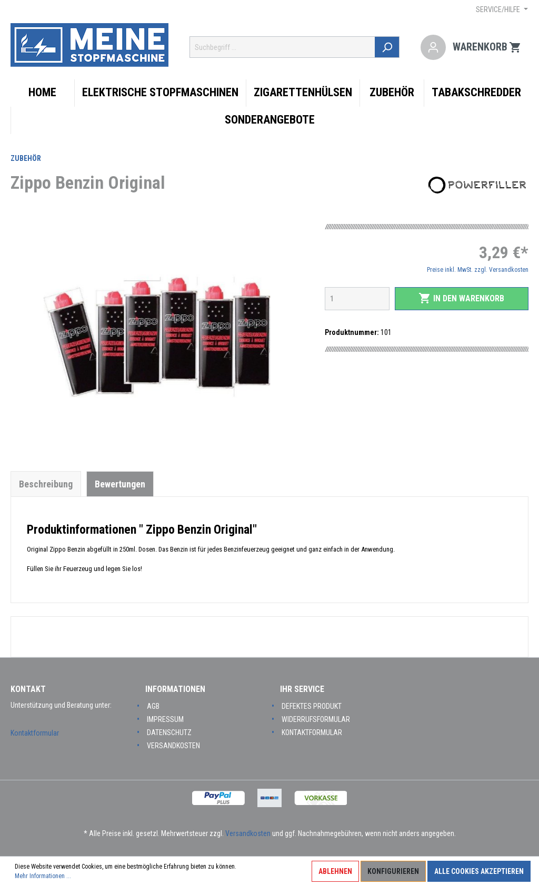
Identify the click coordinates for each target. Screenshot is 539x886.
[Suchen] (387, 47)
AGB (153, 706)
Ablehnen (335, 871)
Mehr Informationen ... (43, 876)
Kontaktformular (35, 733)
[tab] (46, 483)
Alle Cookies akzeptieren (479, 871)
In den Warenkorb (461, 298)
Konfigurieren (393, 871)
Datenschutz (169, 732)
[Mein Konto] (433, 47)
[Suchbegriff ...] (282, 47)
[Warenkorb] (487, 47)
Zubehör (26, 158)
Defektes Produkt (312, 706)
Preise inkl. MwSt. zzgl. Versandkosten (477, 269)
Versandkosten (173, 745)
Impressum (165, 719)
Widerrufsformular (316, 719)
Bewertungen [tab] (120, 484)
